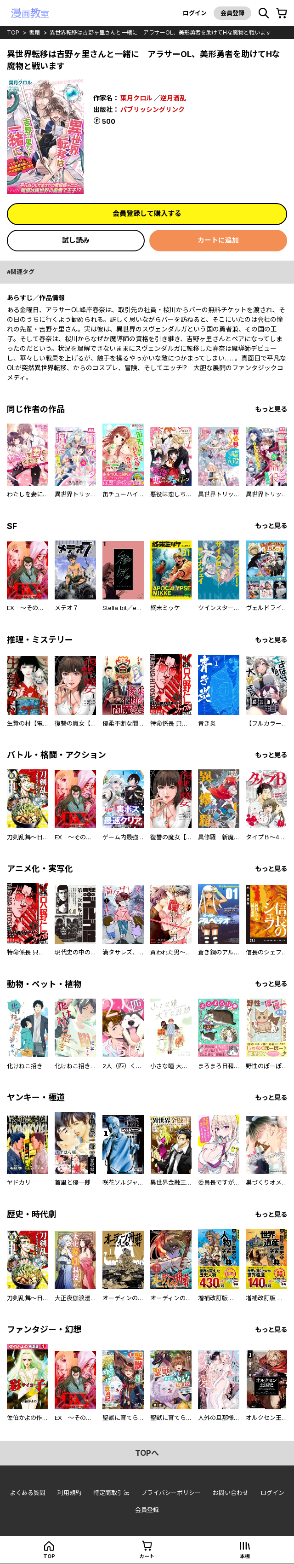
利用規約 (69, 1493)
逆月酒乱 (173, 98)
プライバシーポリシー (171, 1493)
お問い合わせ (231, 1493)
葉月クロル (136, 98)
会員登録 (232, 13)
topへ (147, 1453)
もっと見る (271, 409)
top (13, 32)
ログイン (195, 13)
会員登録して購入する (147, 213)
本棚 (245, 1556)
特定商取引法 (111, 1493)
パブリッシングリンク (152, 109)
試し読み (76, 240)
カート (146, 1556)
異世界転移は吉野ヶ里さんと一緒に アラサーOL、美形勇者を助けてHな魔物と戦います (160, 32)
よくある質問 (27, 1493)
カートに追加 (218, 240)
